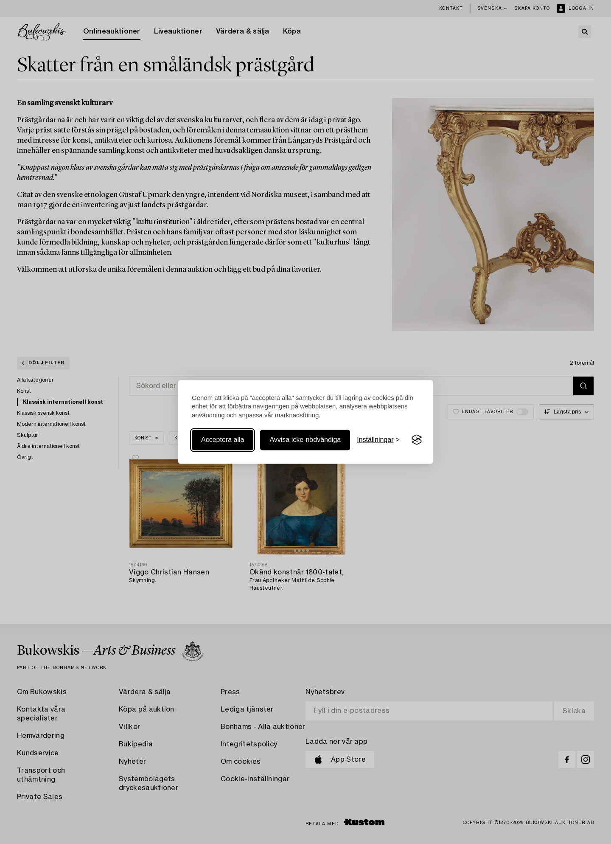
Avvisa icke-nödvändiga (305, 439)
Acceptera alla (222, 439)
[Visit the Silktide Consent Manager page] (416, 440)
